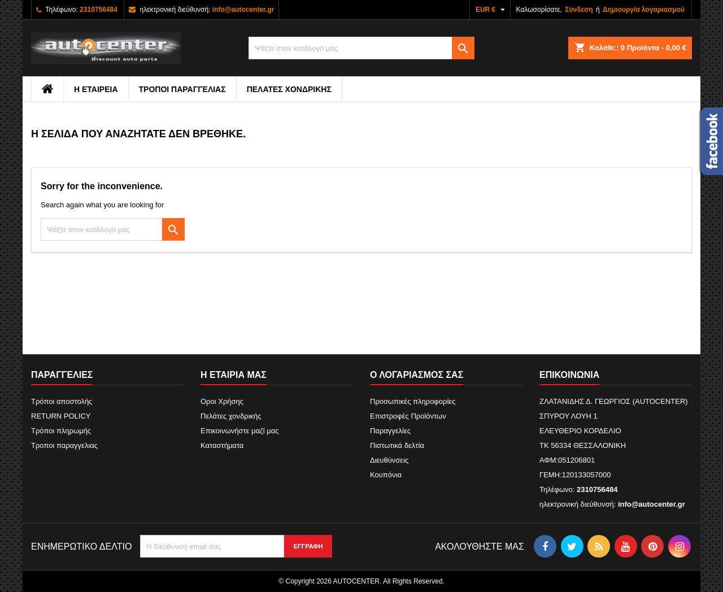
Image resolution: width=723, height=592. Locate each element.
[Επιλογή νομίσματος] (492, 9)
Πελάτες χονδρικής (289, 89)
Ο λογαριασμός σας (416, 375)
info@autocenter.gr (243, 10)
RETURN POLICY (60, 416)
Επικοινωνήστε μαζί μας (239, 430)
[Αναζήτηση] (361, 48)
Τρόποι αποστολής (61, 401)
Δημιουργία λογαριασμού (644, 10)
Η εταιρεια (96, 89)
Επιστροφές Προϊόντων (408, 416)
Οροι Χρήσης (222, 401)
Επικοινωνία (569, 375)
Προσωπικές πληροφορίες (412, 401)
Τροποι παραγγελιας (182, 89)
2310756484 (98, 10)
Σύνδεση (579, 10)
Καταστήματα (222, 445)
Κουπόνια (386, 475)
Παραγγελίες (390, 430)
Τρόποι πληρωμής (61, 430)
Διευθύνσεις (389, 460)
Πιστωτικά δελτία (397, 445)
